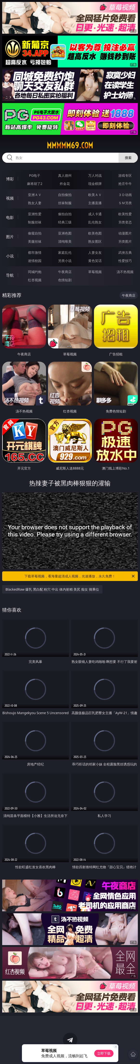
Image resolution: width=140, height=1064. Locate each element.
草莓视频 (95, 271)
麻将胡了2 (34, 183)
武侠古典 (125, 252)
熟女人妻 (34, 203)
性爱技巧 (125, 260)
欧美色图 (95, 233)
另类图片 (125, 241)
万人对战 (95, 175)
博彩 (10, 179)
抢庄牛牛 (125, 183)
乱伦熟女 (95, 222)
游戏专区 (125, 175)
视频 (10, 198)
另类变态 (125, 222)
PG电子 (34, 175)
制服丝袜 (34, 222)
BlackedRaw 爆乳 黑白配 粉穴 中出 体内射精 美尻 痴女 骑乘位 (52, 589)
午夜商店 (65, 271)
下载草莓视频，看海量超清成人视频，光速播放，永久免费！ (79, 576)
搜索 (128, 157)
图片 (10, 236)
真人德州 (65, 175)
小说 (10, 256)
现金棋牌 (95, 183)
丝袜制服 (65, 203)
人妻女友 (95, 252)
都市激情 (34, 252)
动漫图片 (125, 233)
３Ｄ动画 (125, 194)
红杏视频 (34, 280)
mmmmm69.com (70, 145)
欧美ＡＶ (95, 194)
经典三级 (65, 222)
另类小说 (65, 260)
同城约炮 (34, 271)
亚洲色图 (65, 233)
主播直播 (95, 203)
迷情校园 (34, 260)
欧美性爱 (125, 214)
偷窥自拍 (34, 233)
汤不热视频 (125, 271)
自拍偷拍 (65, 194)
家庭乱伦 (65, 252)
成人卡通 (95, 214)
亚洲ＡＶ (34, 194)
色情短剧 (65, 280)
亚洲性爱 (34, 214)
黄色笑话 (95, 260)
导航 (10, 275)
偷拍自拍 (65, 214)
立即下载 (104, 1053)
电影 (10, 217)
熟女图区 (95, 241)
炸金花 (65, 183)
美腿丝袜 (34, 241)
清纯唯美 (65, 241)
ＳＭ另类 (125, 203)
